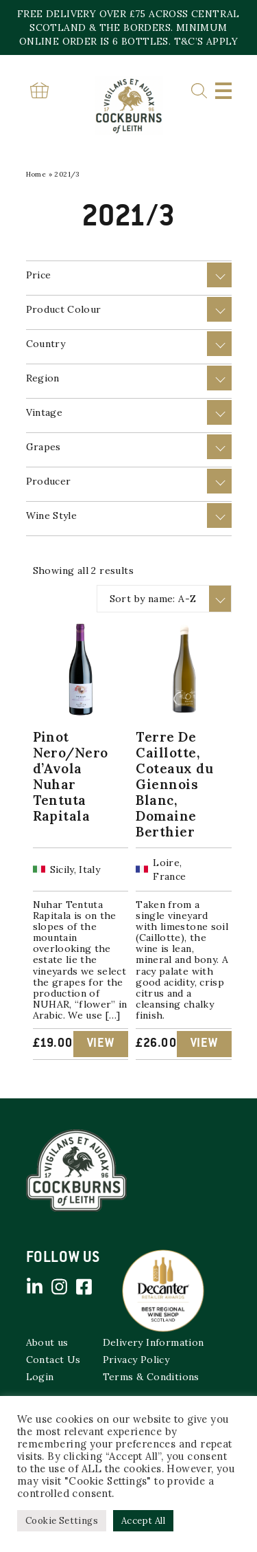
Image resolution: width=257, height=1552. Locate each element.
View (100, 1044)
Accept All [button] (143, 1521)
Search (199, 91)
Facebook (84, 1287)
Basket (39, 90)
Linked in (35, 1287)
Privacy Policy (136, 1359)
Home (36, 174)
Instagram (60, 1287)
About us (47, 1342)
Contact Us (53, 1359)
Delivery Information (153, 1342)
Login (40, 1377)
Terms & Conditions (151, 1377)
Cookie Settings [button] (61, 1521)
